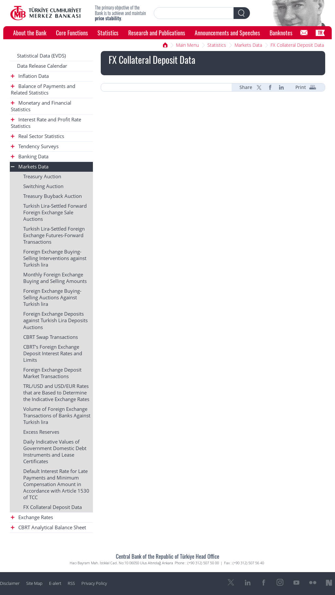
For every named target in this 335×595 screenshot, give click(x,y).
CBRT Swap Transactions (50, 337)
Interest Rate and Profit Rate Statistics (46, 123)
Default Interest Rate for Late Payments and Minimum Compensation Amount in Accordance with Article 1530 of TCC (56, 484)
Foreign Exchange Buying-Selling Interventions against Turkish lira (54, 258)
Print (300, 87)
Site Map (34, 583)
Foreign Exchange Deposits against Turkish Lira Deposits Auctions (55, 320)
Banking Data (29, 156)
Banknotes (281, 32)
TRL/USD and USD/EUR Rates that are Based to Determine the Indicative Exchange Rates (56, 393)
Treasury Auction (42, 176)
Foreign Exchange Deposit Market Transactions (52, 373)
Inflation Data (30, 76)
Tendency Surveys (35, 146)
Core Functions (72, 32)
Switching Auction (43, 186)
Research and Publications (156, 32)
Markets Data (248, 45)
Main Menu (187, 45)
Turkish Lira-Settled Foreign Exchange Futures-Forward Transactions (54, 235)
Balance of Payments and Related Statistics (43, 89)
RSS (71, 583)
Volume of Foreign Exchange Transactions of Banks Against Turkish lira (56, 416)
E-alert (55, 583)
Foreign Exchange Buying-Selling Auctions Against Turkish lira (52, 297)
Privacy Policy (94, 583)
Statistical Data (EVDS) (41, 55)
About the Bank (29, 32)
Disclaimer (10, 583)
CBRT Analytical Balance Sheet (48, 527)
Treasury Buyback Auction (52, 196)
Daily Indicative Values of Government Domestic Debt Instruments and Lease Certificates (54, 451)
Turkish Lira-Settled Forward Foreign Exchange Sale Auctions (55, 212)
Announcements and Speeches (227, 32)
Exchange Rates (32, 517)
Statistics (107, 32)
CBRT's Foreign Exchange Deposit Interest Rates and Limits (52, 353)
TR (320, 32)
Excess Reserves (41, 432)
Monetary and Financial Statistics (41, 106)
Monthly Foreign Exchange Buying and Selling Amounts (55, 278)
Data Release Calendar (42, 65)
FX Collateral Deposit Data (297, 45)
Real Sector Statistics (37, 136)
